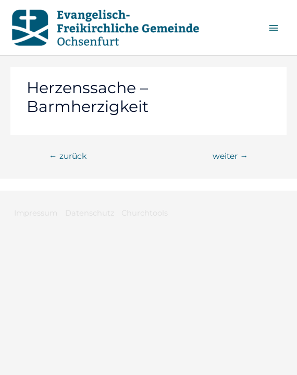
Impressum (35, 213)
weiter (230, 156)
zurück (67, 156)
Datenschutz (89, 213)
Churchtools (144, 213)
